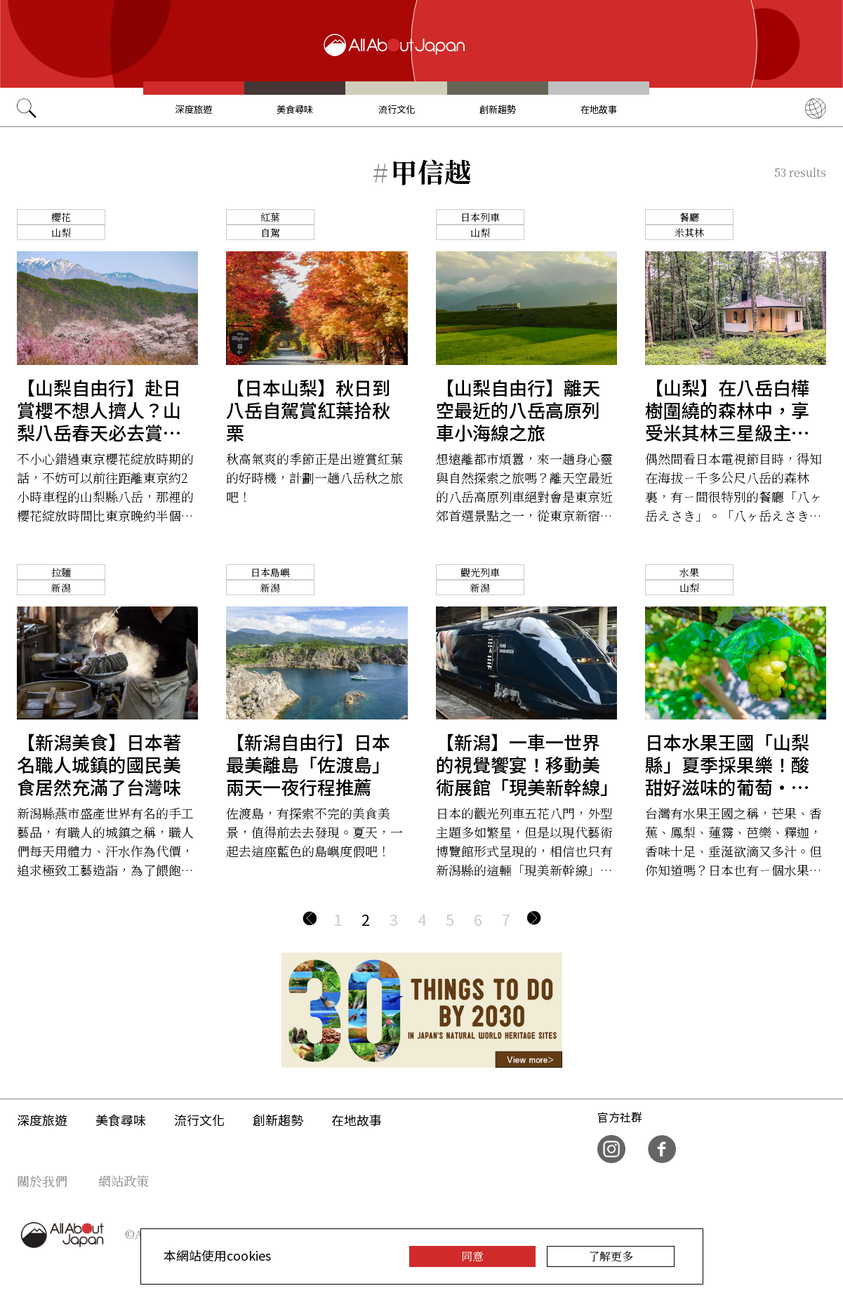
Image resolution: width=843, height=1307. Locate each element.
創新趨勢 (497, 109)
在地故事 (598, 109)
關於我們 (42, 1181)
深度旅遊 (193, 109)
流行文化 (396, 109)
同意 (472, 1256)
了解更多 (610, 1256)
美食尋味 (295, 109)
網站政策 (123, 1181)
